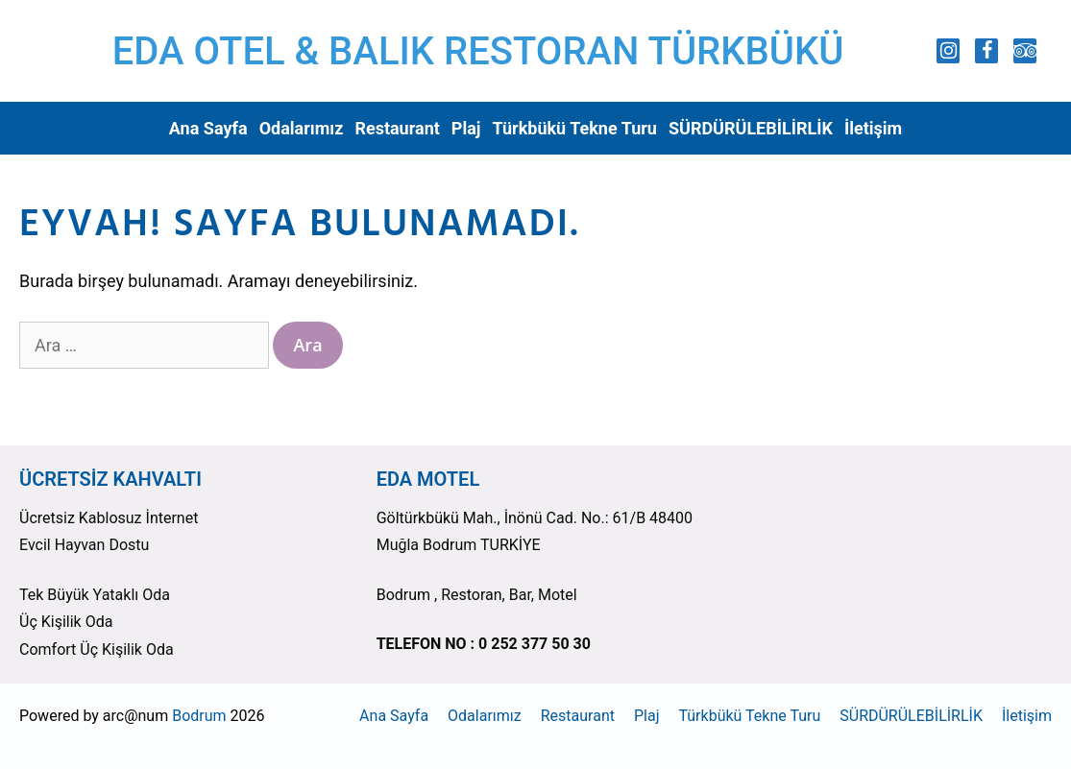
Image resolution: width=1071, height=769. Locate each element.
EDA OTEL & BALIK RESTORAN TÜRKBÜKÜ (478, 51)
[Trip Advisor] (1024, 50)
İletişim (873, 128)
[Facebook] (986, 50)
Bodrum (199, 716)
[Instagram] (948, 50)
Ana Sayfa (208, 128)
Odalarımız (301, 128)
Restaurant (396, 128)
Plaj (466, 128)
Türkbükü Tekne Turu (575, 128)
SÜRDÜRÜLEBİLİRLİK (751, 128)
